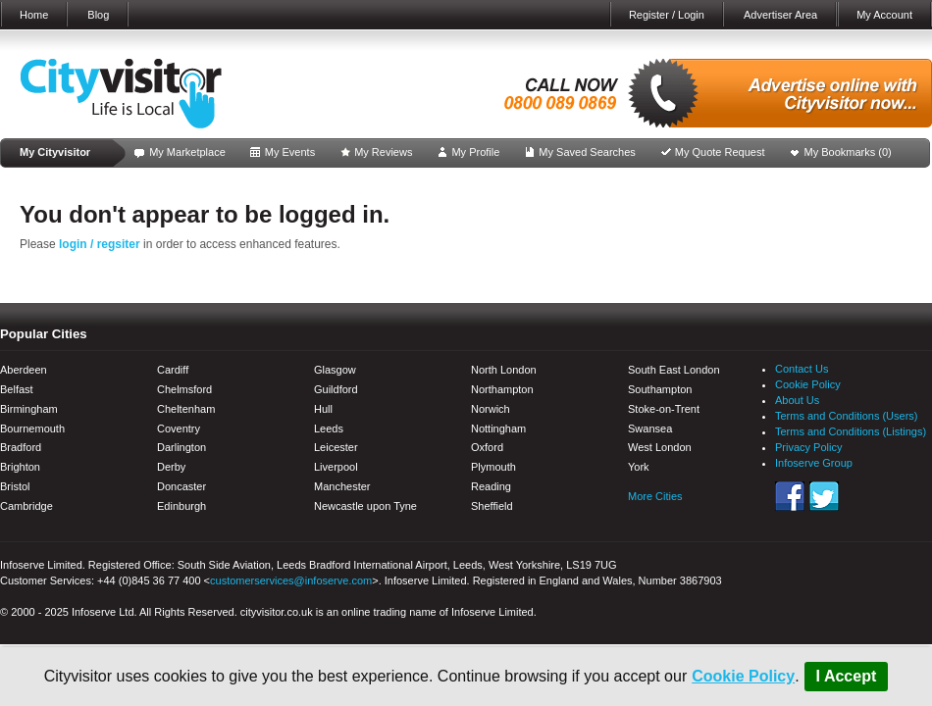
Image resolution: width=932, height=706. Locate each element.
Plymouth (493, 467)
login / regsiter (99, 244)
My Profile (475, 152)
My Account (884, 15)
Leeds (328, 428)
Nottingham (498, 428)
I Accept (846, 676)
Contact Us (801, 369)
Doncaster (181, 486)
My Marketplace (187, 152)
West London (660, 447)
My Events (290, 152)
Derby (171, 467)
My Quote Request (720, 152)
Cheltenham (186, 409)
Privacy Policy (808, 447)
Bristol (15, 486)
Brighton (20, 467)
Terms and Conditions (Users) (846, 416)
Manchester (342, 486)
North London (504, 370)
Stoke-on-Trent (663, 409)
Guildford (336, 389)
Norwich (490, 409)
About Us (797, 400)
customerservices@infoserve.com (291, 580)
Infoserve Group (814, 463)
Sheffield (492, 506)
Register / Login (666, 15)
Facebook (789, 496)
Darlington (181, 447)
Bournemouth (32, 428)
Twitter (824, 496)
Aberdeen (23, 370)
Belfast (16, 389)
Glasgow (335, 370)
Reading (491, 486)
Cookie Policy (743, 676)
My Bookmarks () (848, 152)
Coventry (178, 428)
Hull (323, 409)
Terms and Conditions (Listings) (850, 431)
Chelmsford (184, 389)
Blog (98, 15)
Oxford (487, 447)
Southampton (660, 389)
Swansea (650, 428)
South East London (674, 370)
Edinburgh (181, 506)
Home (34, 15)
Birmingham (29, 409)
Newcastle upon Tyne (365, 506)
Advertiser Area (780, 15)
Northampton (502, 389)
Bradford (20, 447)
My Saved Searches (587, 152)
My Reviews (383, 152)
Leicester (336, 447)
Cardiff (172, 370)
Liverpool (336, 467)
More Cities (655, 496)
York (638, 467)
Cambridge (26, 506)
